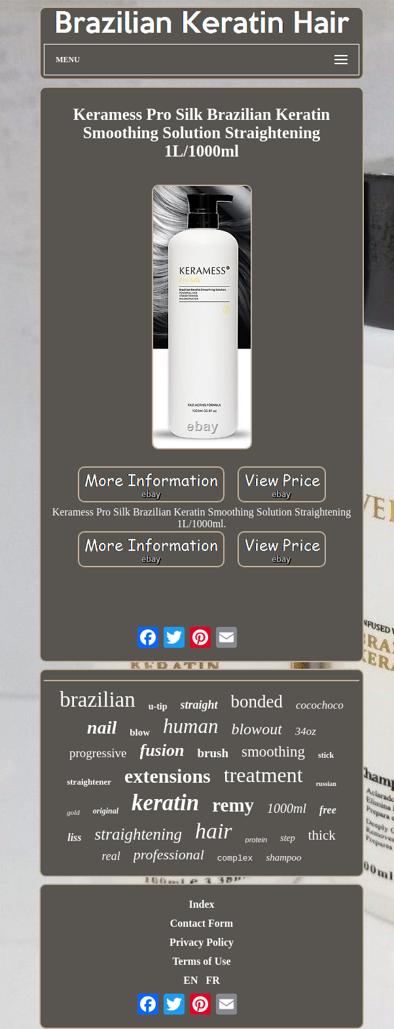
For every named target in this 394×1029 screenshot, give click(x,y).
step (287, 838)
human (190, 726)
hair (213, 831)
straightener (89, 782)
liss (74, 837)
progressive (98, 753)
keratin (165, 802)
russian (326, 783)
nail (101, 727)
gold (73, 812)
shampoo (283, 857)
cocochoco (320, 705)
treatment (263, 775)
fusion (162, 750)
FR (212, 980)
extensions (167, 776)
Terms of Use (201, 961)
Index (201, 904)
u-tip (158, 706)
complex (235, 858)
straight (199, 704)
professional (169, 854)
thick (322, 835)
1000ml (286, 808)
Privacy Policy (202, 942)
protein (256, 840)
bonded (257, 701)
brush (212, 753)
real (110, 856)
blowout (256, 729)
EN (190, 980)
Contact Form (201, 923)
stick (326, 755)
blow (140, 732)
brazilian (97, 699)
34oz (305, 731)
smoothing (273, 751)
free (327, 809)
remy (233, 805)
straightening (138, 834)
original (105, 810)
